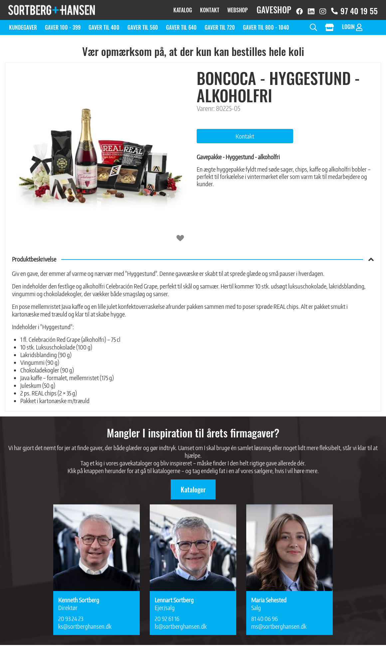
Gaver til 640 (181, 24)
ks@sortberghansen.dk (84, 623)
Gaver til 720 (220, 24)
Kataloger (193, 486)
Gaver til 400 (104, 24)
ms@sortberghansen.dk (278, 623)
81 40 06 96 (264, 615)
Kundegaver (23, 24)
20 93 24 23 (70, 615)
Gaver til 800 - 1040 (266, 24)
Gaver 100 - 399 (63, 24)
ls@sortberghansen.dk (181, 623)
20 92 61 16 (167, 615)
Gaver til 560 (142, 24)
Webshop (237, 8)
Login (352, 23)
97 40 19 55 (354, 9)
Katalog (182, 8)
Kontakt (209, 8)
